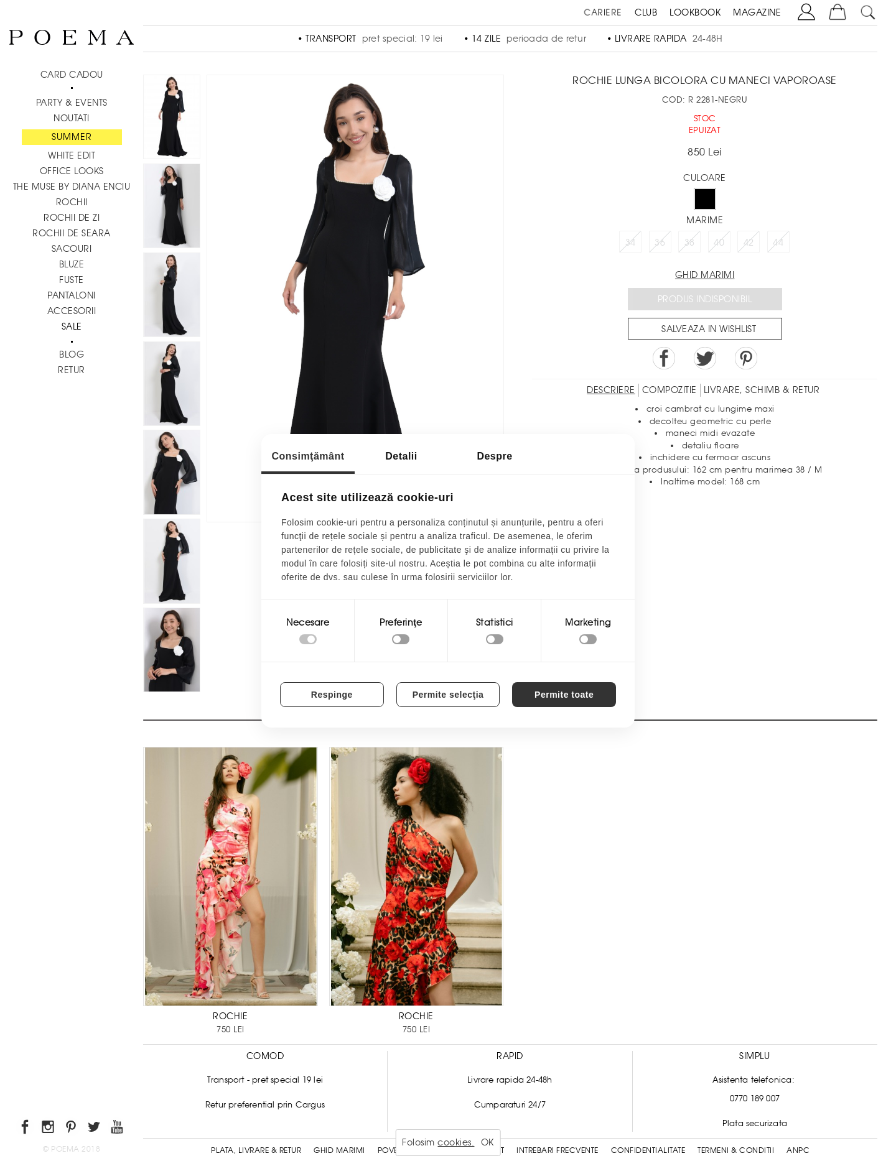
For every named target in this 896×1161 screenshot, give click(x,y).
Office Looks (72, 171)
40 (719, 242)
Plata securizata (754, 1123)
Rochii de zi (72, 218)
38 (689, 242)
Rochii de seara (71, 233)
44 (778, 242)
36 (660, 242)
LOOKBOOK (695, 12)
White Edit (71, 155)
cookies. (455, 1142)
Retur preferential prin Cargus (265, 1104)
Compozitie (669, 390)
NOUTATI (72, 118)
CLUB (646, 12)
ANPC (798, 1150)
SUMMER (72, 137)
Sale (72, 326)
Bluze (72, 264)
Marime (704, 220)
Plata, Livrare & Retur (256, 1150)
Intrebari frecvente (557, 1150)
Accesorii (71, 311)
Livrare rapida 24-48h (509, 1080)
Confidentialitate (648, 1150)
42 (749, 242)
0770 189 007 (755, 1098)
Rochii (72, 202)
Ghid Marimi (339, 1150)
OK (487, 1142)
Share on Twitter (705, 358)
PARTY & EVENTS (72, 103)
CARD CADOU (71, 75)
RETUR (71, 370)
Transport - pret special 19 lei (265, 1080)
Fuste (71, 280)
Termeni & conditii (736, 1150)
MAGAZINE (757, 12)
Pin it (746, 358)
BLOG (71, 354)
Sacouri (72, 249)
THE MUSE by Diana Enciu (72, 187)
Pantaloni (71, 295)
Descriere (611, 390)
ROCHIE (230, 1016)
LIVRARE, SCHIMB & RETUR (762, 390)
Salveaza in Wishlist (708, 329)
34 (630, 242)
